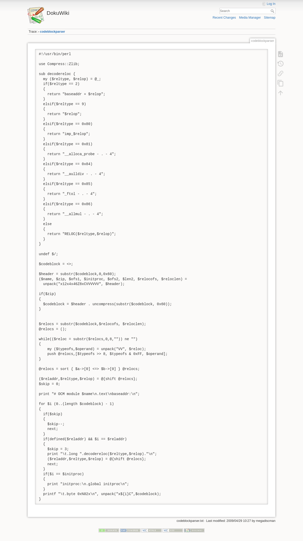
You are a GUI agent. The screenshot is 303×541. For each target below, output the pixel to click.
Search (273, 11)
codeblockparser (52, 31)
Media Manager (250, 17)
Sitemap (269, 17)
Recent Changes (224, 17)
